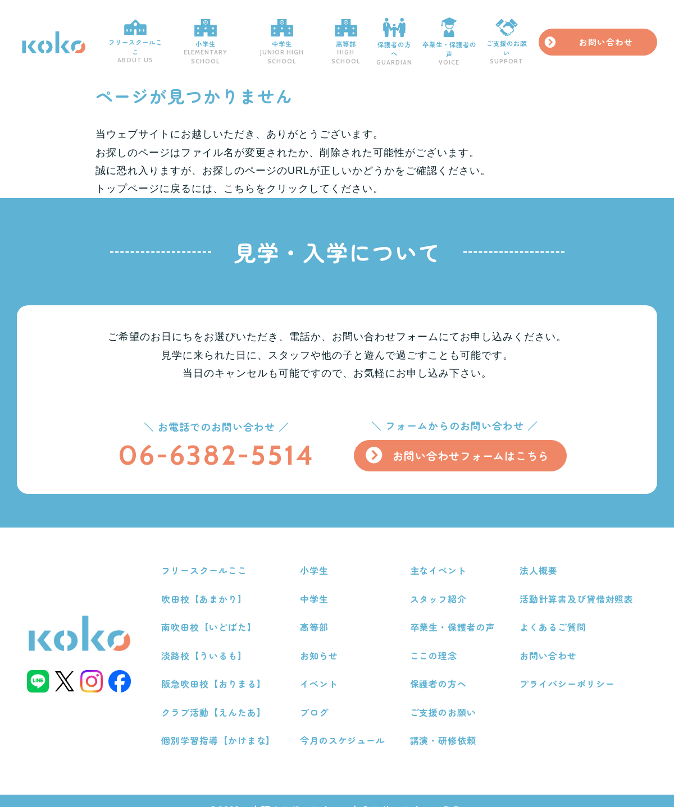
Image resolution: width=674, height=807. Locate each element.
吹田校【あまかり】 (209, 586)
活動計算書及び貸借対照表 (577, 586)
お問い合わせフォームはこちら (469, 445)
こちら (240, 178)
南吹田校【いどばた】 (214, 614)
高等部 (364, 36)
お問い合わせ (623, 36)
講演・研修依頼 (445, 724)
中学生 (295, 36)
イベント (322, 669)
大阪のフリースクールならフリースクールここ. (358, 792)
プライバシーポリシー (568, 669)
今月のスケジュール (346, 724)
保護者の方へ (417, 36)
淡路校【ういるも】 (209, 641)
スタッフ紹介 (440, 586)
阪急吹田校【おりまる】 (218, 669)
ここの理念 (435, 641)
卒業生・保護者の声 (475, 37)
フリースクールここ (136, 36)
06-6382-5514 (211, 444)
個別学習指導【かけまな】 (223, 724)
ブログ (317, 696)
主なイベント (440, 558)
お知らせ (322, 641)
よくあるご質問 (553, 614)
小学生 (212, 36)
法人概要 (539, 558)
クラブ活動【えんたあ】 (218, 696)
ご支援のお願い (538, 37)
